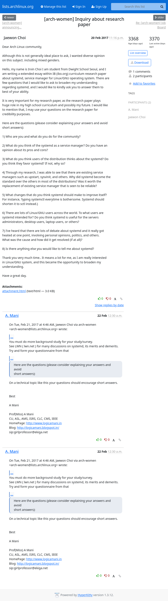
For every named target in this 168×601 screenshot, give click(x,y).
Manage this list (53, 6)
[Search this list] (134, 6)
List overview (138, 53)
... (11, 336)
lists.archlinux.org (18, 6)
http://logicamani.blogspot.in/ (38, 428)
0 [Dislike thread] (108, 298)
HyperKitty (85, 595)
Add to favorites (141, 83)
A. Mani (12, 315)
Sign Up (99, 6)
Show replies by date (109, 305)
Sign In (78, 6)
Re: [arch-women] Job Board (151, 25)
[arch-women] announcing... (12, 25)
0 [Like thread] (101, 298)
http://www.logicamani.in (44, 423)
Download (140, 62)
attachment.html (14, 291)
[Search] (162, 6)
